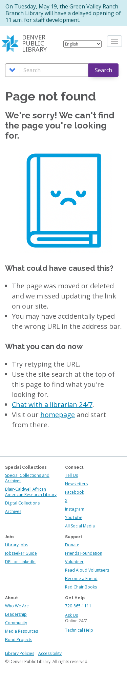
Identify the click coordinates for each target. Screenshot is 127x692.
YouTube (73, 517)
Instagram (74, 509)
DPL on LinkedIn (20, 562)
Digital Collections (22, 503)
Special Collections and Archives (27, 478)
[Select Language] (82, 44)
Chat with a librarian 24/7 (52, 404)
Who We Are (17, 606)
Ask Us (71, 615)
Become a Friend (81, 578)
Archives (13, 511)
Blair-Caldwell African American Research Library (31, 491)
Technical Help (79, 630)
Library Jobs (16, 545)
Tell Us (71, 475)
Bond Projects (18, 639)
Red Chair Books (81, 587)
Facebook (74, 492)
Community (16, 623)
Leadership (16, 614)
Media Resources (21, 631)
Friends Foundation (83, 553)
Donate (72, 545)
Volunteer (74, 562)
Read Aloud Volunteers (87, 570)
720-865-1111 (78, 606)
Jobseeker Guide (21, 553)
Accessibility (50, 653)
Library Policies (19, 653)
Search (103, 70)
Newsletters (76, 484)
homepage (57, 414)
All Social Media (80, 526)
